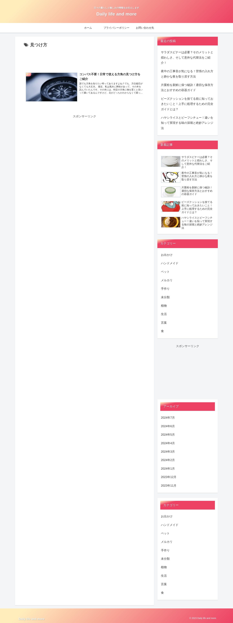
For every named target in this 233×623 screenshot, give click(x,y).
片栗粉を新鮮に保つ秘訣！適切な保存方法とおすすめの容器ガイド (187, 87)
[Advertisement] (84, 57)
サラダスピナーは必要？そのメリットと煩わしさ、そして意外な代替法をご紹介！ (187, 57)
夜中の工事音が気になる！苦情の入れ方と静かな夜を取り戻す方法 (187, 74)
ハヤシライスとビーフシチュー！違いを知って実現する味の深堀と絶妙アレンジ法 (187, 123)
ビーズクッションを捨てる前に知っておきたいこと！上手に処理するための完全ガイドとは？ (187, 104)
